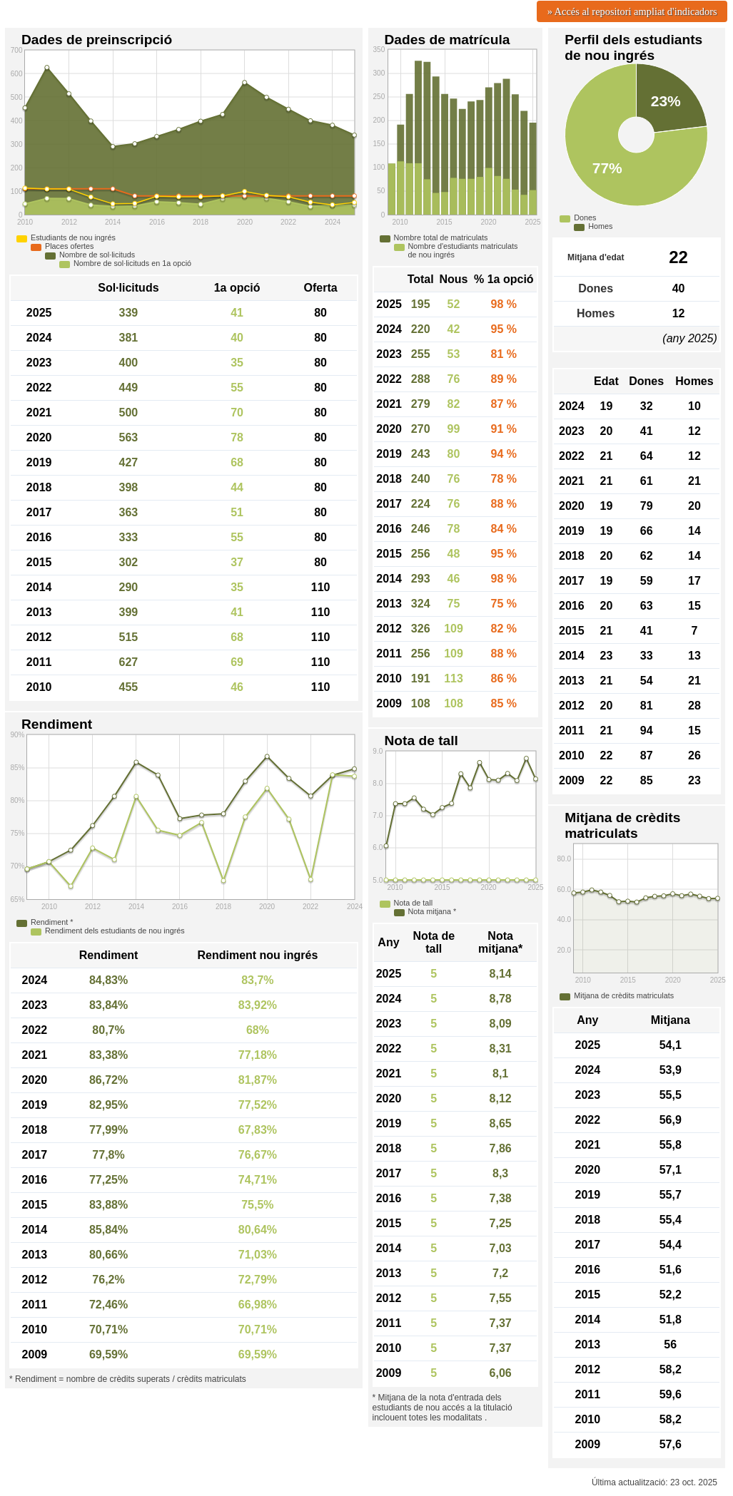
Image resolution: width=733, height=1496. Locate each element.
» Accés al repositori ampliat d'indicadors (632, 11)
